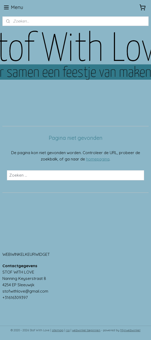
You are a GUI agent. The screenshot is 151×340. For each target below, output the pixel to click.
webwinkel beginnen (86, 330)
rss (68, 330)
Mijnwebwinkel (130, 330)
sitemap (57, 330)
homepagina (97, 159)
